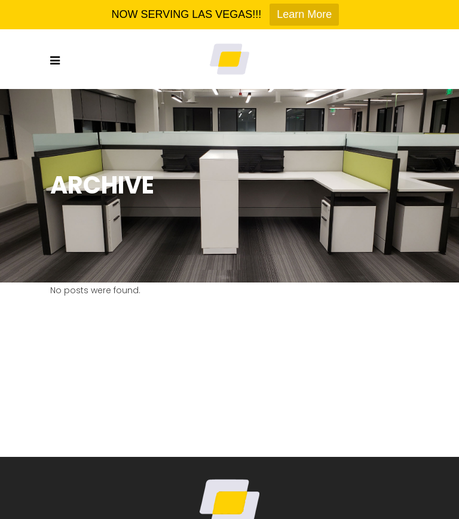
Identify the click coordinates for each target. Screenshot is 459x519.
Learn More (304, 14)
